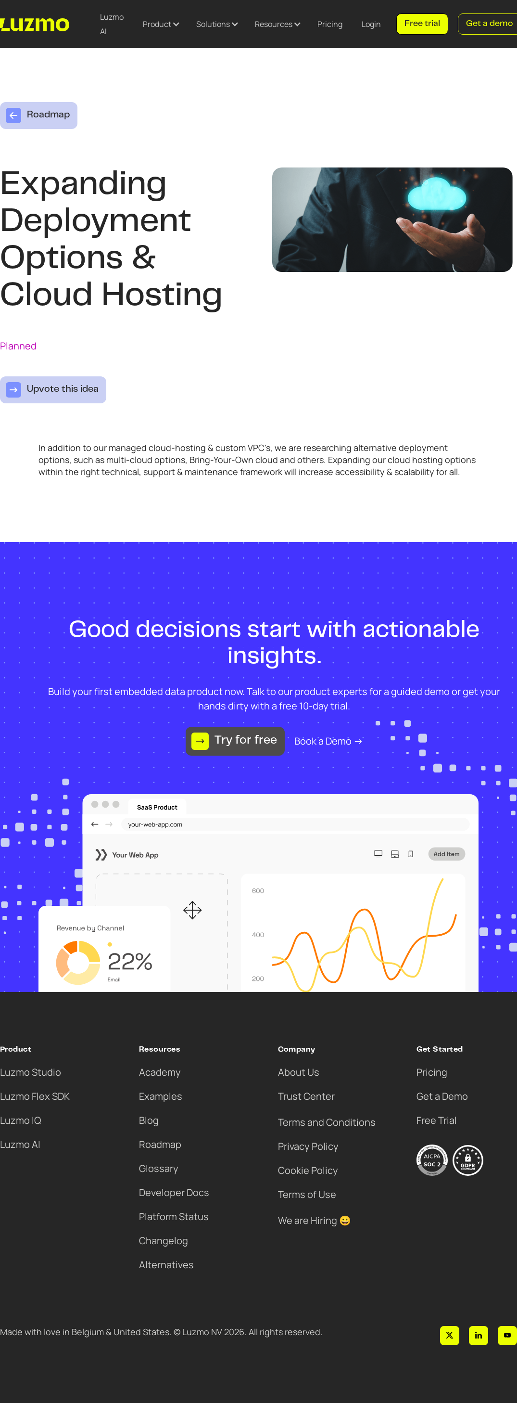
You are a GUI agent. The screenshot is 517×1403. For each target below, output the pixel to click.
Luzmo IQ (20, 1120)
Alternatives (166, 1264)
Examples (160, 1096)
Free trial (422, 24)
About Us (298, 1072)
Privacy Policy (308, 1146)
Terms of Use (307, 1194)
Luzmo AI (112, 24)
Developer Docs (174, 1192)
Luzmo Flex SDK (35, 1096)
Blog (149, 1120)
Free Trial (436, 1120)
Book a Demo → (328, 740)
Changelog (163, 1240)
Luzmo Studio (30, 1072)
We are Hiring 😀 (314, 1220)
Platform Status (174, 1216)
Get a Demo (442, 1096)
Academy (160, 1072)
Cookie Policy (308, 1170)
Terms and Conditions (327, 1122)
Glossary (158, 1168)
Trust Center (306, 1096)
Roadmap (160, 1144)
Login (371, 24)
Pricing (329, 24)
